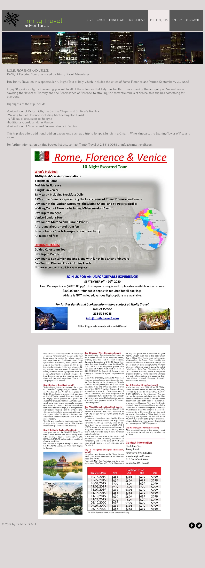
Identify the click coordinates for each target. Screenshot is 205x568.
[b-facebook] (192, 525)
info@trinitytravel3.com (136, 144)
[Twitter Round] (199, 525)
